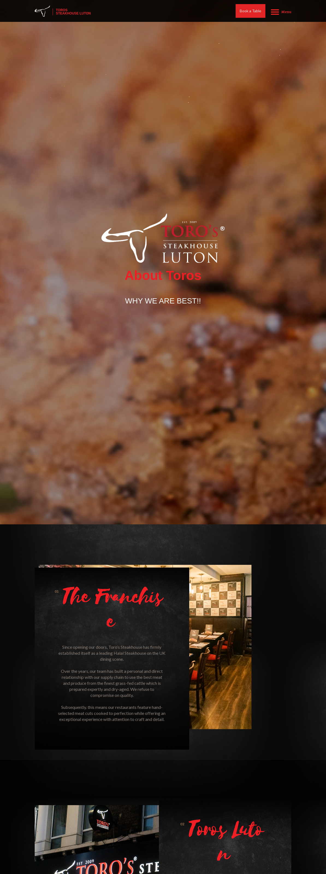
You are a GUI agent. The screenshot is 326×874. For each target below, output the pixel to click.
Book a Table (250, 11)
